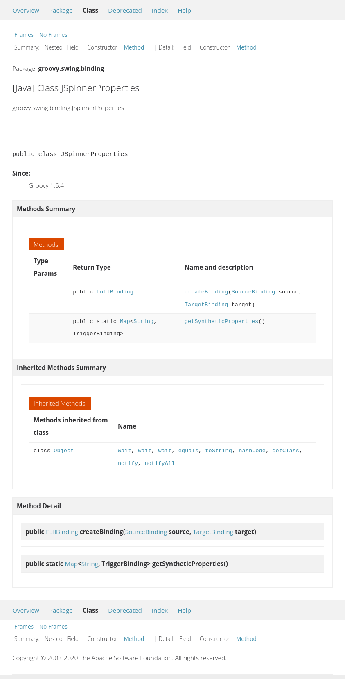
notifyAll (160, 463)
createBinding (206, 292)
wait (124, 451)
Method (134, 47)
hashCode (252, 451)
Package (61, 10)
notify (128, 463)
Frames (24, 34)
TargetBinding (206, 305)
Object (64, 451)
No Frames (53, 34)
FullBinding (115, 292)
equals (188, 451)
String (143, 321)
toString (218, 451)
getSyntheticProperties (221, 321)
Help (184, 10)
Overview (25, 10)
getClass (285, 451)
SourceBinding (253, 292)
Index (160, 10)
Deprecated (125, 10)
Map (125, 321)
